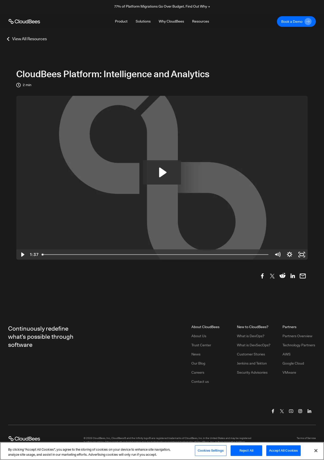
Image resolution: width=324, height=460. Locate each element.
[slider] (155, 254)
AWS (286, 354)
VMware (289, 372)
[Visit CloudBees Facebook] (272, 411)
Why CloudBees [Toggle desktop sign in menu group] (171, 21)
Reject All (246, 452)
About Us (198, 336)
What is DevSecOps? (253, 345)
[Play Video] (22, 254)
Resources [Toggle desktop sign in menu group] (200, 21)
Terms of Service (306, 437)
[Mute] (277, 254)
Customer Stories (251, 354)
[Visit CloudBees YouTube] (291, 411)
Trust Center (201, 345)
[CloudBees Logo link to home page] (24, 21)
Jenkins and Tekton (252, 363)
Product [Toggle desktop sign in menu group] (121, 21)
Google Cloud (293, 363)
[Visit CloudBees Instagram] (300, 411)
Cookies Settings (211, 452)
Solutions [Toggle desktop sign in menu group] (143, 21)
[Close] (315, 452)
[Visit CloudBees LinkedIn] (309, 411)
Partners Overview (297, 336)
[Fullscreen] (302, 254)
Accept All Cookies (283, 452)
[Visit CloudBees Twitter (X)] (282, 411)
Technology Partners (298, 345)
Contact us (200, 381)
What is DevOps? (250, 336)
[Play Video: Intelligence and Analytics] (162, 172)
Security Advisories (252, 372)
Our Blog (198, 363)
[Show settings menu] (290, 254)
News (195, 354)
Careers (197, 372)
